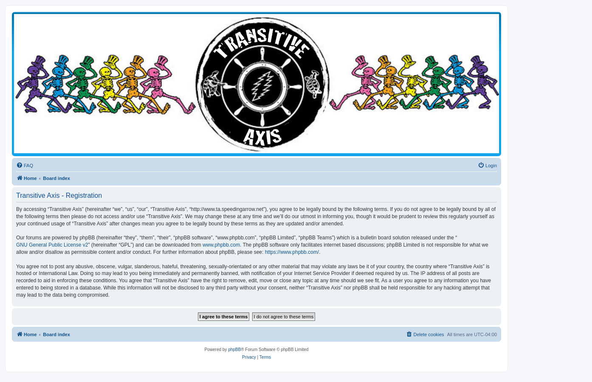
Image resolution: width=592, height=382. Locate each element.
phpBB (234, 349)
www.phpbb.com (221, 245)
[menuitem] (24, 165)
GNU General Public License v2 (52, 245)
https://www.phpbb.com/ (292, 252)
